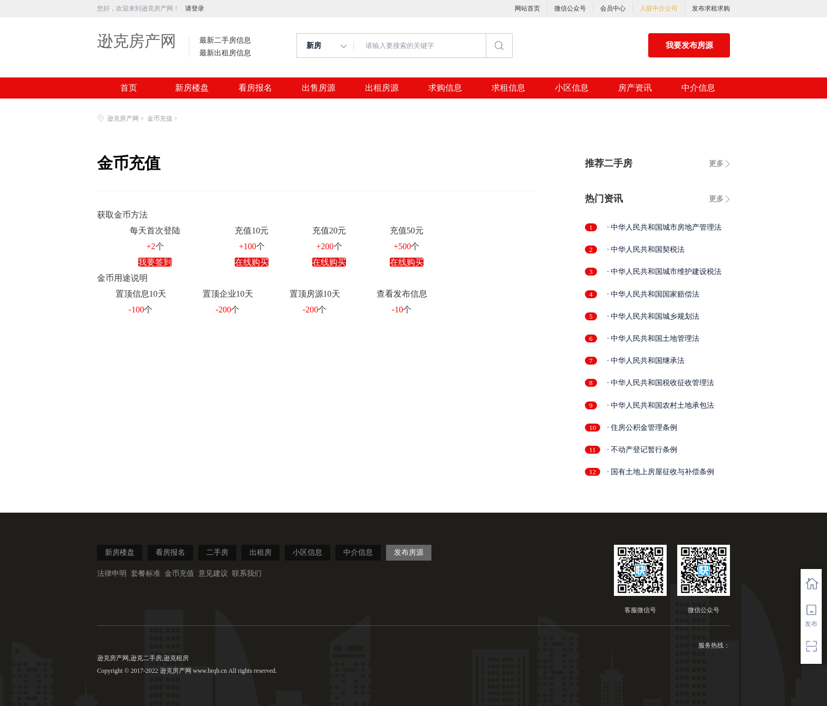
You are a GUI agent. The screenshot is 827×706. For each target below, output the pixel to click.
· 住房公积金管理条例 (642, 428)
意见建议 (213, 573)
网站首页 (527, 8)
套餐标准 (145, 573)
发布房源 (409, 552)
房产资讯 (635, 88)
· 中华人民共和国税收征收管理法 (660, 383)
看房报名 (255, 88)
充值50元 (407, 230)
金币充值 (159, 118)
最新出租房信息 (225, 53)
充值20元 (329, 230)
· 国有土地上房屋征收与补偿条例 (660, 472)
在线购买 (251, 262)
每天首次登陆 (155, 230)
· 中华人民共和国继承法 (646, 361)
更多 (716, 164)
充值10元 (251, 230)
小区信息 (571, 88)
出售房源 (318, 88)
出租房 (260, 552)
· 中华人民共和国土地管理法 (653, 338)
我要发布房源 (689, 45)
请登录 (194, 8)
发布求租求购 (711, 8)
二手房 (217, 552)
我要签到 (155, 262)
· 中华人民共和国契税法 (646, 249)
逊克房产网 (136, 41)
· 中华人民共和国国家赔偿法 (653, 294)
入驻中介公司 (659, 8)
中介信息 (698, 88)
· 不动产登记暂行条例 (642, 450)
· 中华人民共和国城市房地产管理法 (664, 227)
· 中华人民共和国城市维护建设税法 (664, 272)
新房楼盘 (192, 88)
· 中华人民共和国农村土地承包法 (660, 405)
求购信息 (445, 88)
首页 (128, 88)
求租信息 (508, 88)
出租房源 (382, 88)
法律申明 (112, 573)
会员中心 (613, 8)
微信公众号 (570, 8)
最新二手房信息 (225, 40)
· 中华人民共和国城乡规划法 (653, 316)
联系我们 (247, 573)
